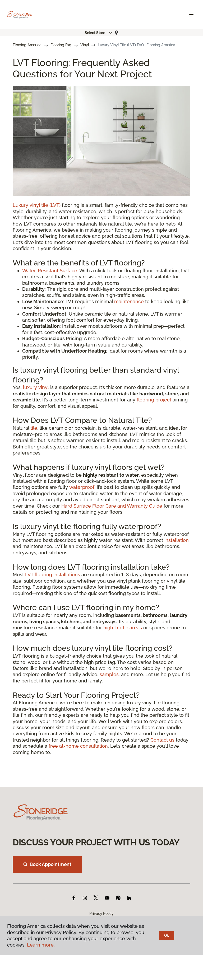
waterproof (81, 487)
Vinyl (84, 45)
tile (33, 428)
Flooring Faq (60, 45)
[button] (99, 32)
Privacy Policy (101, 913)
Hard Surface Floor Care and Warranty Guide (111, 506)
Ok (166, 935)
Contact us (162, 740)
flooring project (154, 399)
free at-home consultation (78, 746)
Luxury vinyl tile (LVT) (37, 205)
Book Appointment (47, 864)
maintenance (129, 301)
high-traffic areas (122, 627)
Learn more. (41, 945)
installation (176, 540)
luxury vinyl (36, 387)
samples (109, 674)
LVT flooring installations (52, 574)
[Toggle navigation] (191, 14)
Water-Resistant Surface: (50, 270)
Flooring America (27, 45)
